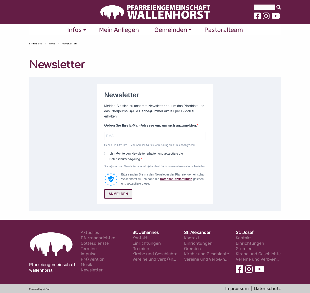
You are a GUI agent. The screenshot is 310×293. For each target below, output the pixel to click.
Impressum (237, 288)
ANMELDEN (118, 194)
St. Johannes (145, 232)
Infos (52, 43)
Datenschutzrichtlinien (176, 179)
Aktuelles (90, 232)
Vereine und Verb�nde (155, 259)
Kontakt (140, 238)
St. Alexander (197, 232)
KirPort (46, 289)
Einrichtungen (146, 243)
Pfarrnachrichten (98, 238)
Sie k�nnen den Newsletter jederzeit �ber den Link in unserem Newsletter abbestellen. (154, 166)
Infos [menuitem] (74, 29)
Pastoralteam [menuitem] (223, 29)
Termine (89, 249)
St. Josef (245, 232)
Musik (86, 265)
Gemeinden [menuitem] (170, 29)
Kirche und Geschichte (154, 254)
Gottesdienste (95, 243)
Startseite (35, 43)
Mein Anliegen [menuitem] (119, 29)
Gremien (140, 249)
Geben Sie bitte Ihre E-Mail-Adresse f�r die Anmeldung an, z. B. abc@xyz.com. (150, 145)
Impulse (88, 254)
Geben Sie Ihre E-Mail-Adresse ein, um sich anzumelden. (150, 125)
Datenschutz (267, 288)
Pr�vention (93, 259)
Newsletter (69, 43)
